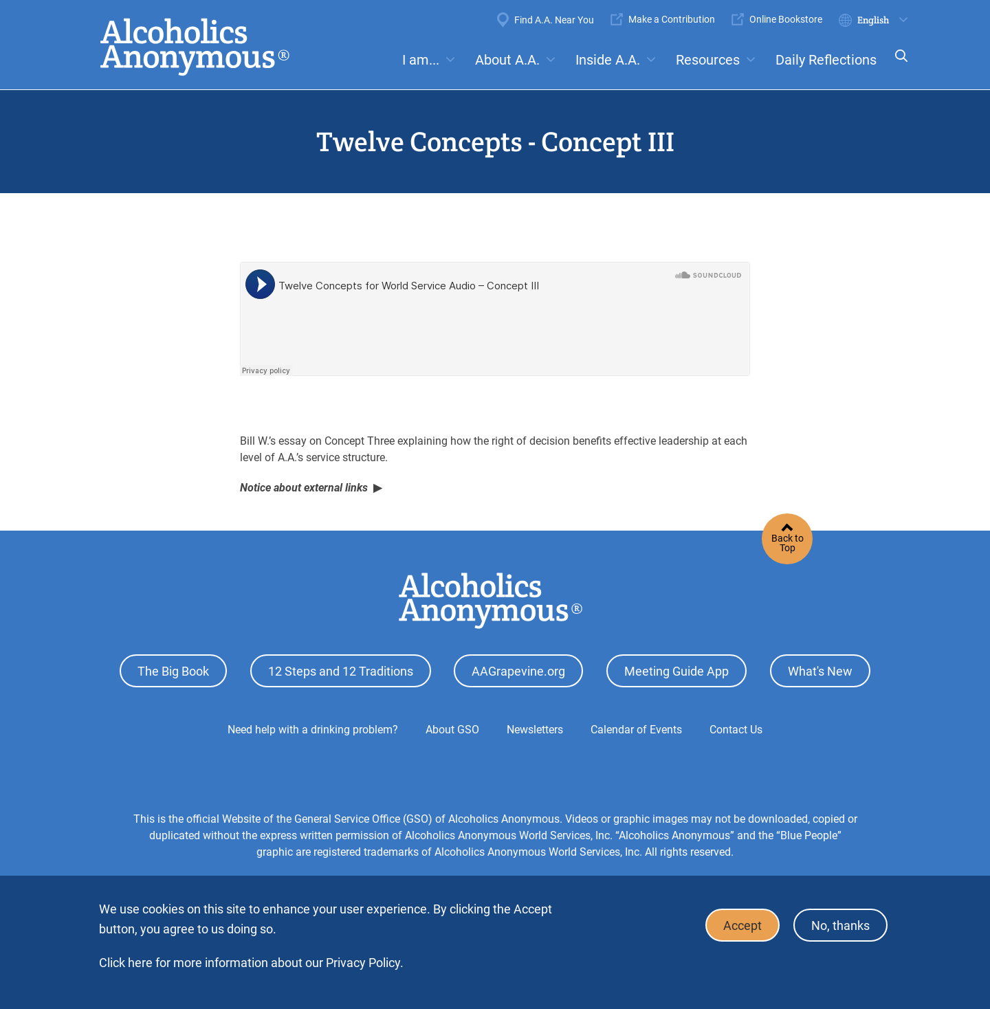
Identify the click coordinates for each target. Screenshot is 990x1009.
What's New (820, 671)
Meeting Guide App (676, 671)
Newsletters (535, 729)
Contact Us (736, 729)
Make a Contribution (671, 19)
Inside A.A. (607, 60)
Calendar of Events (636, 729)
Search (897, 64)
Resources (708, 60)
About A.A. (507, 60)
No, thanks (840, 925)
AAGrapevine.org (518, 671)
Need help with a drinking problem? (313, 729)
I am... (420, 60)
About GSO (452, 729)
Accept (742, 925)
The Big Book (173, 671)
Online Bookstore (785, 19)
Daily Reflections (826, 60)
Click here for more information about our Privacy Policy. (251, 962)
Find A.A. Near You (554, 19)
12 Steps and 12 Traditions (340, 671)
